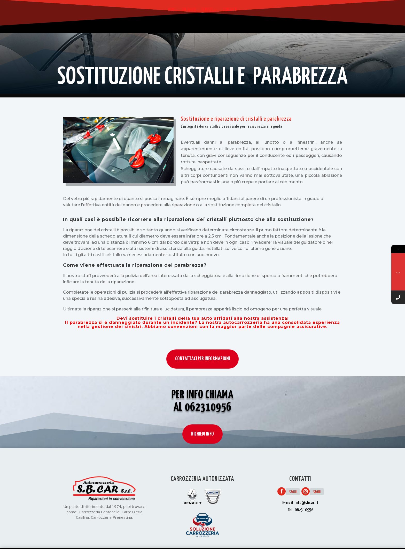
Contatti (230, 9)
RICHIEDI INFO (202, 441)
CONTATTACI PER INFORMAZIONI (202, 358)
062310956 (208, 415)
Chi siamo (189, 9)
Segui (293, 492)
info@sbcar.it (306, 503)
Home (172, 9)
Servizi (206, 9)
